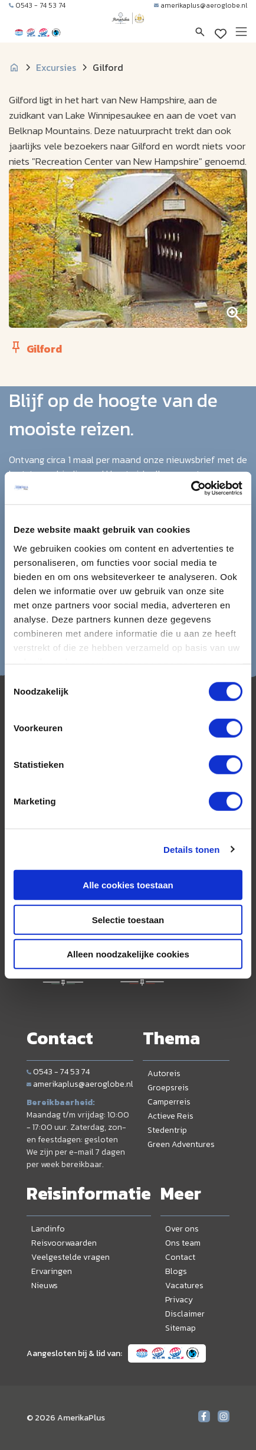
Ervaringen (51, 1271)
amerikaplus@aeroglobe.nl (200, 5)
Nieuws (44, 1285)
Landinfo (48, 1229)
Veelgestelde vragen (70, 1257)
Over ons (182, 1229)
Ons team (183, 1243)
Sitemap (180, 1328)
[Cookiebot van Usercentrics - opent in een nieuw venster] (190, 488)
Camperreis (169, 1102)
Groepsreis (168, 1087)
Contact (180, 1257)
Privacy (179, 1299)
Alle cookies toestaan (128, 885)
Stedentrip (167, 1130)
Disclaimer (185, 1314)
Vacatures (184, 1285)
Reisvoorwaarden (64, 1243)
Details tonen (191, 849)
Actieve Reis (170, 1116)
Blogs (176, 1271)
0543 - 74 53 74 (37, 5)
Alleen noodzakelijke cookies (128, 954)
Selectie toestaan (128, 919)
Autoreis (163, 1073)
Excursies (56, 67)
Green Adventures (181, 1144)
